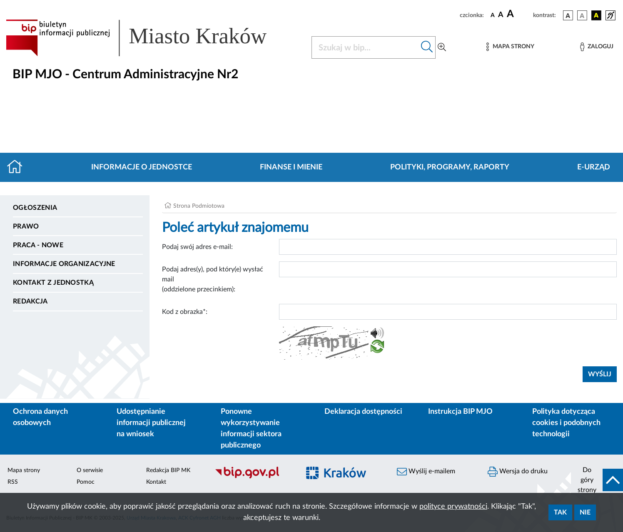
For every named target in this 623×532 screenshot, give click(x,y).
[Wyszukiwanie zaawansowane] (442, 47)
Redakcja (30, 301)
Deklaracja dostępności (363, 411)
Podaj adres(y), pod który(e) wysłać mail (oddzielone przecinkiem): (212, 279)
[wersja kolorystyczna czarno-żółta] (596, 15)
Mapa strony (23, 470)
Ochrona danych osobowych (40, 417)
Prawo (26, 226)
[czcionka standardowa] (493, 15)
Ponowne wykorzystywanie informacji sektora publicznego (251, 428)
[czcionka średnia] (500, 15)
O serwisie (90, 470)
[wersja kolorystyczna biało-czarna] (582, 15)
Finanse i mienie (291, 167)
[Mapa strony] (510, 46)
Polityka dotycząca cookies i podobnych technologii (566, 423)
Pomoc (86, 482)
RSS (12, 482)
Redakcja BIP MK (168, 470)
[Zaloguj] (596, 46)
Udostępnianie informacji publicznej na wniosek (151, 423)
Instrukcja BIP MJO (460, 411)
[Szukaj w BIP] (365, 47)
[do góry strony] (597, 480)
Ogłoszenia (35, 207)
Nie (585, 512)
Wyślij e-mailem (426, 472)
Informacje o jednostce (141, 167)
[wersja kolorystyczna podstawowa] (568, 15)
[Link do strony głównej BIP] (148, 38)
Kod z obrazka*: (184, 311)
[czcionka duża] (518, 14)
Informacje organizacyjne (64, 264)
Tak (560, 512)
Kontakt (156, 482)
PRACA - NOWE (38, 245)
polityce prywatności (453, 506)
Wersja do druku (518, 472)
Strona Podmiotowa (198, 206)
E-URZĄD (593, 167)
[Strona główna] (18, 167)
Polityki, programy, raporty (449, 167)
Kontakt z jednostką (53, 282)
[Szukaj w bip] (427, 47)
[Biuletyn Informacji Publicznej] (253, 477)
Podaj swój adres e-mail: (197, 247)
